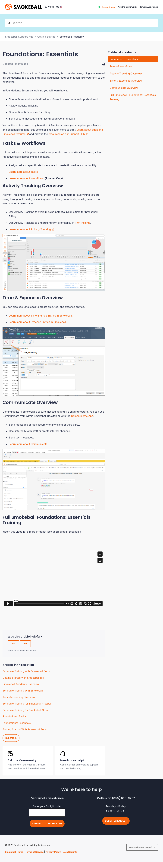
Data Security (70, 852)
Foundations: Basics (14, 716)
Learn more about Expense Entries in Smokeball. (38, 322)
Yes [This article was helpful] (13, 644)
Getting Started (46, 36)
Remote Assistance (148, 7)
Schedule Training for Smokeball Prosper (27, 703)
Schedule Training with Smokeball (23, 690)
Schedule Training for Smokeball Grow (25, 710)
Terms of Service (34, 852)
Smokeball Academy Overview (21, 684)
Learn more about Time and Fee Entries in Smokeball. (41, 315)
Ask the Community (127, 7)
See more (11, 738)
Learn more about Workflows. (26, 178)
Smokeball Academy (72, 36)
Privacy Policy (53, 852)
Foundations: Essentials (17, 723)
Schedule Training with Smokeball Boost (26, 671)
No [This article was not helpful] (25, 644)
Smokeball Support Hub (19, 36)
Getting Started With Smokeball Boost (25, 729)
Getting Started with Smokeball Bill (23, 677)
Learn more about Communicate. (28, 444)
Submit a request (116, 820)
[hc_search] (81, 23)
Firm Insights (82, 222)
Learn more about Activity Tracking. (30, 229)
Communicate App (82, 416)
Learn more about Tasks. (23, 171)
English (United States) (141, 847)
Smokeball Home (14, 852)
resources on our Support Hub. (67, 134)
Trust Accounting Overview (19, 697)
